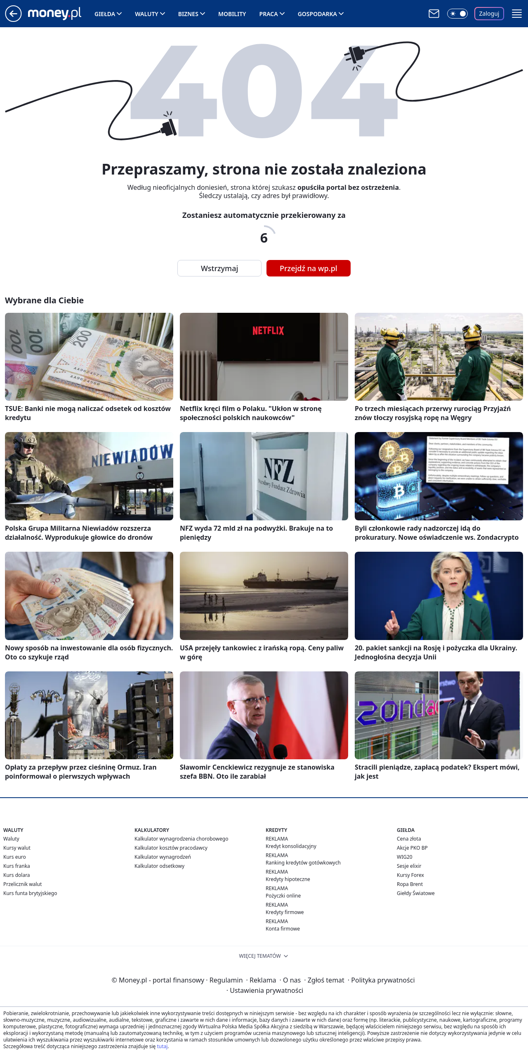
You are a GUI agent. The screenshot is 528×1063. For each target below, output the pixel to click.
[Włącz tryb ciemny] (457, 14)
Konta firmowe (283, 928)
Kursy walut (17, 847)
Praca (268, 14)
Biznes (188, 14)
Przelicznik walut (22, 884)
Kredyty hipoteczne (288, 879)
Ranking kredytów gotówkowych (303, 862)
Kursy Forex (410, 875)
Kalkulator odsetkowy (159, 865)
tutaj (162, 1046)
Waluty (146, 14)
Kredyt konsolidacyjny (291, 846)
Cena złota (409, 838)
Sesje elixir (409, 865)
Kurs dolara (16, 875)
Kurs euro (14, 856)
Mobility (232, 14)
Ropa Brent (410, 884)
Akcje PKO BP (412, 847)
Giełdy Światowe (416, 893)
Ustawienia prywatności (264, 990)
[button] (516, 13)
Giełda (104, 14)
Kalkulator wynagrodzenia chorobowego (181, 838)
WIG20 (404, 856)
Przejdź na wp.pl (308, 268)
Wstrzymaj (219, 268)
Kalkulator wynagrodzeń (162, 856)
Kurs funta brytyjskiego (30, 893)
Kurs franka (16, 865)
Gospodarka (317, 14)
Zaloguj (489, 13)
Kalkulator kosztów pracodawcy (170, 847)
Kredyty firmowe (285, 912)
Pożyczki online (283, 895)
